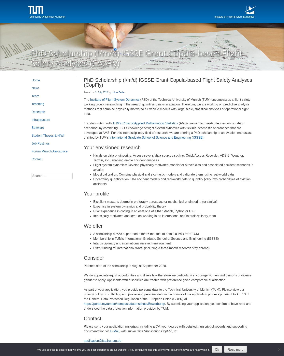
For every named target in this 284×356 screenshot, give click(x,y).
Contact (37, 159)
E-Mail (114, 331)
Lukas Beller (118, 92)
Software (38, 127)
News (35, 88)
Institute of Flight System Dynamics (234, 16)
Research (38, 112)
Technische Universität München (46, 16)
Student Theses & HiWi (48, 135)
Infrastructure (41, 119)
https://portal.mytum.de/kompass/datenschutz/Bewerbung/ (124, 303)
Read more (235, 349)
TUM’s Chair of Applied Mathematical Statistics (145, 123)
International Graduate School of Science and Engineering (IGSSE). (156, 137)
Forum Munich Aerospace (49, 151)
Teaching (38, 104)
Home (36, 80)
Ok (217, 349)
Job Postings (41, 143)
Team (35, 96)
